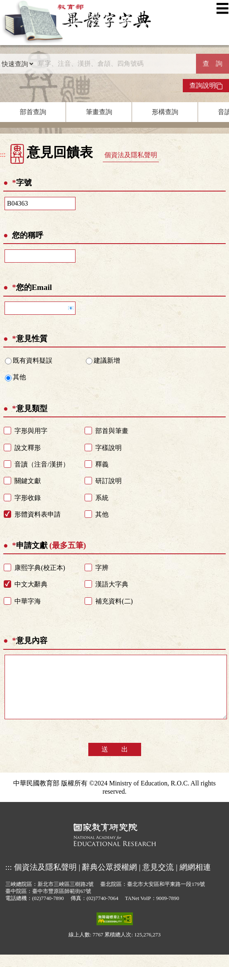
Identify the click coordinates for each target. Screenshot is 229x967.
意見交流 (158, 879)
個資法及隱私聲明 (130, 154)
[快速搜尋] (115, 64)
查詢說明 (205, 85)
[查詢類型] (17, 64)
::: (2, 154)
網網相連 (195, 879)
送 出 (115, 761)
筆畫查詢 (99, 111)
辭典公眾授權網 (109, 879)
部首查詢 (33, 111)
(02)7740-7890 (48, 911)
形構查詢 (165, 111)
